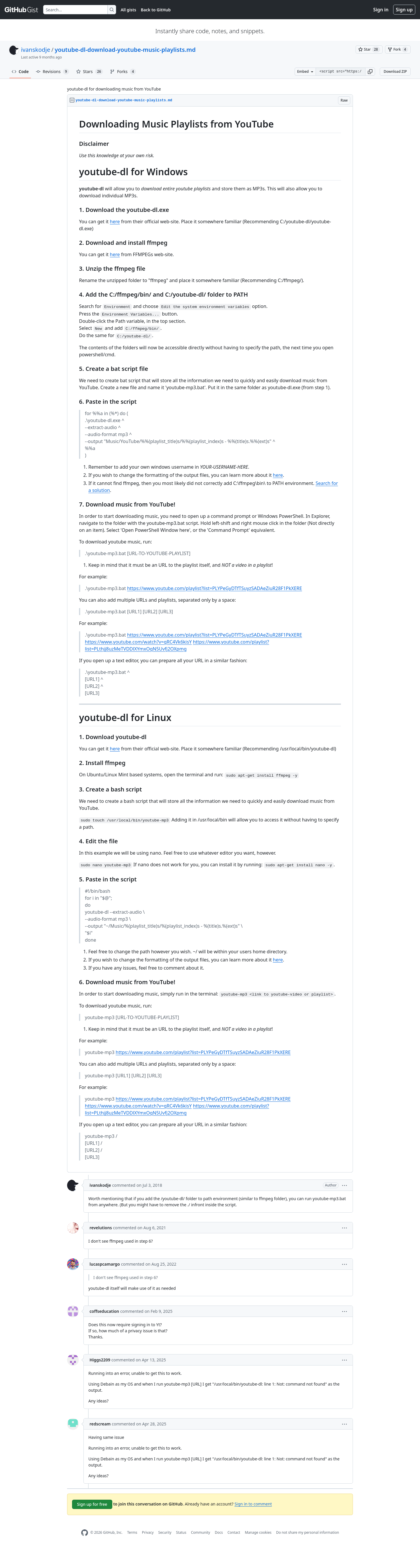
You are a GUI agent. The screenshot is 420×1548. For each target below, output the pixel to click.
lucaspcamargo (105, 1264)
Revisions (52, 72)
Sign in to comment (253, 1504)
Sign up (404, 9)
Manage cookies (258, 1532)
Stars (89, 72)
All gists (128, 10)
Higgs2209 (100, 1360)
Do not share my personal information (307, 1532)
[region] (210, 639)
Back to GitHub (156, 10)
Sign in (380, 9)
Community (200, 1532)
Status (181, 1532)
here (115, 221)
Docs (219, 1532)
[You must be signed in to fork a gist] (398, 49)
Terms (132, 1532)
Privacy (148, 1532)
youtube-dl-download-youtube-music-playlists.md (125, 50)
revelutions (101, 1227)
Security (165, 1532)
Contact (234, 1532)
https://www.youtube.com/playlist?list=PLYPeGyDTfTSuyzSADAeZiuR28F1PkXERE (214, 588)
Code (20, 71)
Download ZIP (395, 71)
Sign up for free (92, 1504)
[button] (370, 72)
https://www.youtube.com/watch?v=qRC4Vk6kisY (138, 642)
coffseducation (104, 1311)
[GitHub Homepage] (84, 1532)
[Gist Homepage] (21, 9)
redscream (100, 1424)
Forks (123, 72)
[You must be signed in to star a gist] (369, 49)
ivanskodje (35, 50)
